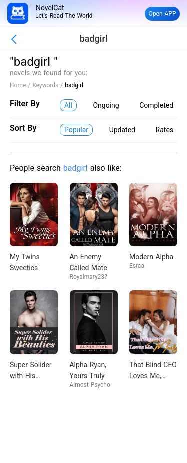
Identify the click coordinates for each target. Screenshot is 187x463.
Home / (21, 85)
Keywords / (48, 85)
